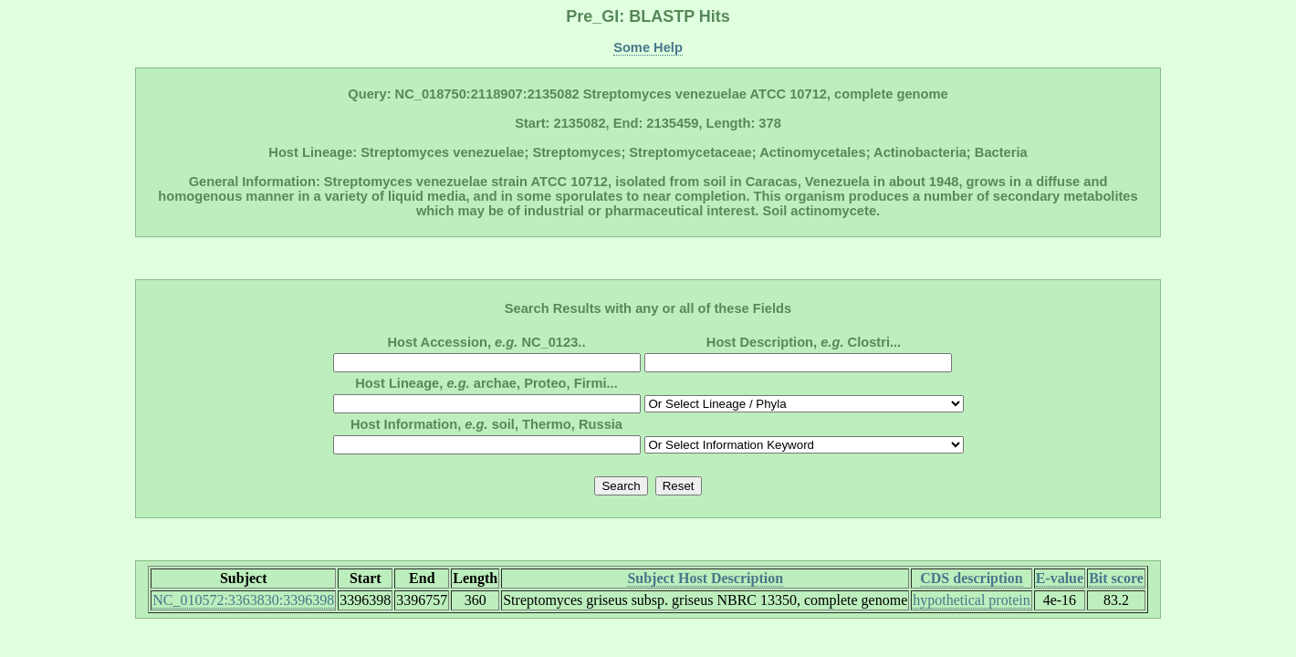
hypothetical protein (971, 600)
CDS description (971, 578)
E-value (1059, 578)
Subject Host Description (705, 578)
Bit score (1116, 578)
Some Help (648, 47)
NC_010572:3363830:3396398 (243, 600)
